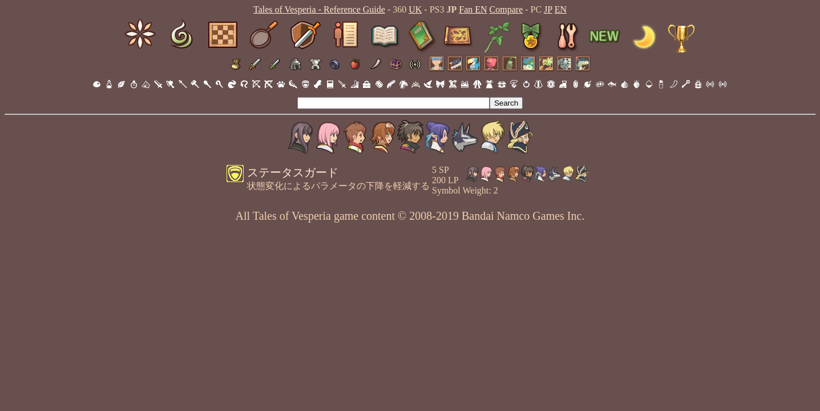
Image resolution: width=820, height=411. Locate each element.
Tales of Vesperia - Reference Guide (319, 9)
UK (415, 9)
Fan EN (473, 9)
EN (561, 9)
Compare (506, 9)
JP (548, 9)
